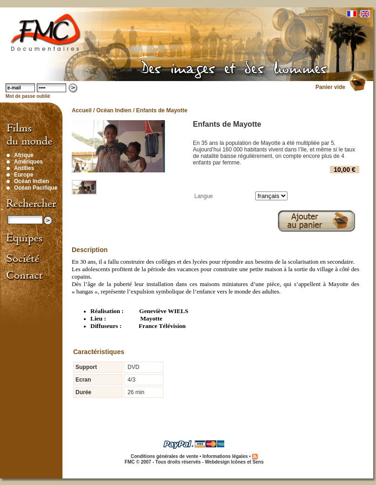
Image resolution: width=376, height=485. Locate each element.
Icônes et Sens (247, 462)
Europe (23, 174)
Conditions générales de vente (164, 456)
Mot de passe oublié (28, 96)
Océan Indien (31, 181)
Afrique (24, 155)
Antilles (24, 168)
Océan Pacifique (35, 187)
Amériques (28, 161)
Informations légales (225, 456)
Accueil (82, 110)
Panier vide (330, 87)
